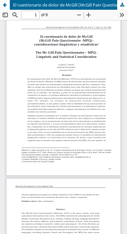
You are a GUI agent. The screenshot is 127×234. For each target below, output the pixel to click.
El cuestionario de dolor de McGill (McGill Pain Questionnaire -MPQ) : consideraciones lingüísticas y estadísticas (70, 5)
